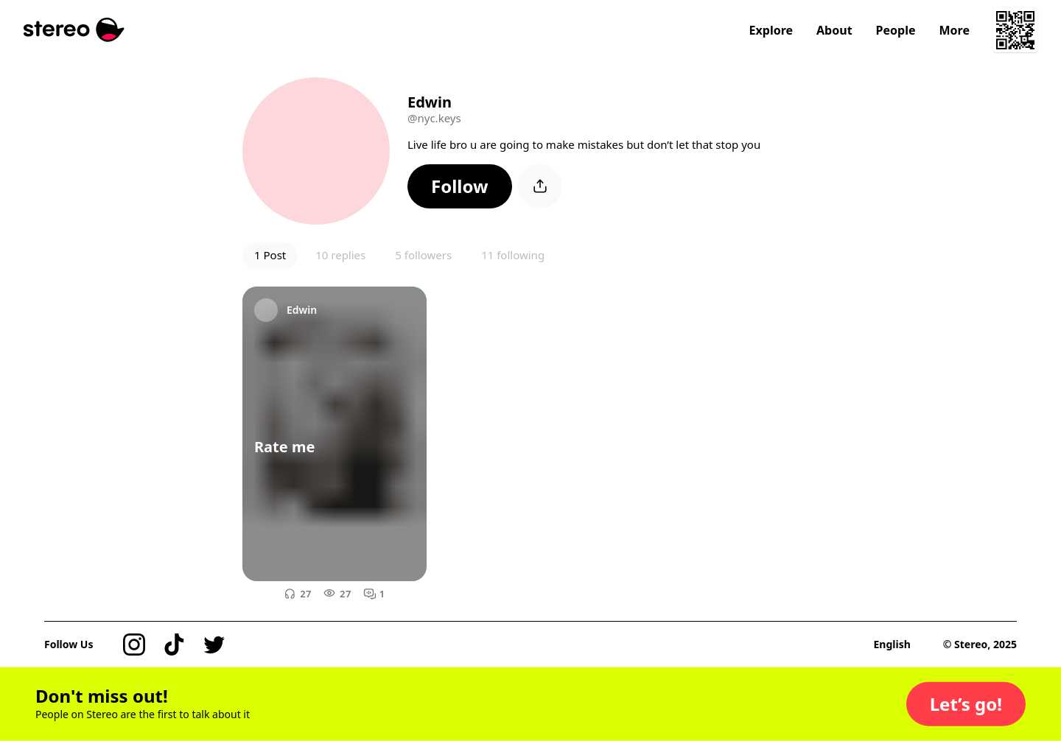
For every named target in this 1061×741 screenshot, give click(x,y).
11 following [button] (512, 254)
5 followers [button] (423, 254)
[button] (459, 186)
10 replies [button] (340, 254)
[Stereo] (74, 30)
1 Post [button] (270, 254)
